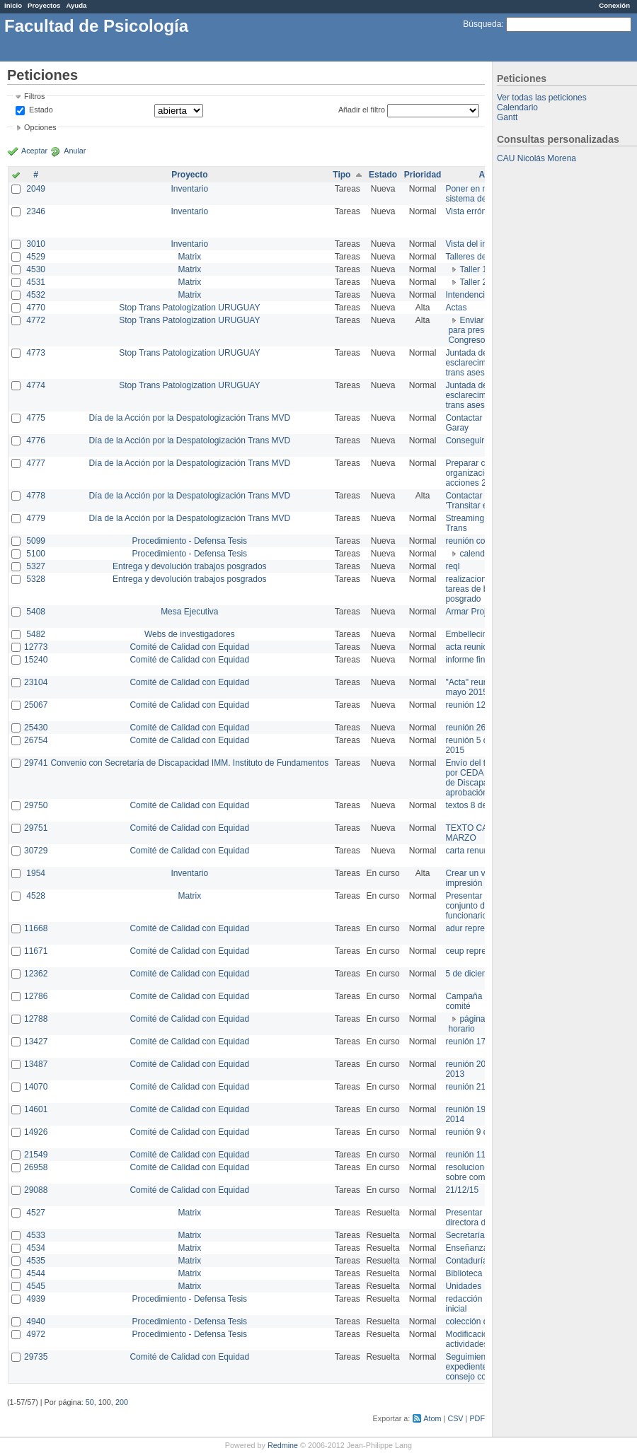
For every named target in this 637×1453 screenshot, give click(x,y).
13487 (35, 1064)
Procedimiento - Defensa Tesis (190, 541)
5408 (35, 612)
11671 (35, 951)
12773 (35, 647)
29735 (35, 1357)
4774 (35, 385)
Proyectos (44, 5)
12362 (35, 974)
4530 (35, 269)
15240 (35, 660)
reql (452, 566)
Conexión (614, 5)
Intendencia (467, 295)
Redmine (283, 1445)
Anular (75, 150)
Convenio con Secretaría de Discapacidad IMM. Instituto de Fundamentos (189, 763)
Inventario (189, 189)
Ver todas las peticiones (542, 98)
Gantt (507, 117)
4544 (35, 1273)
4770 (35, 308)
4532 (35, 295)
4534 (35, 1248)
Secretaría (464, 1235)
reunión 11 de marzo (484, 1155)
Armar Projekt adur (481, 612)
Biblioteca (463, 1273)
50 (90, 1402)
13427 (35, 1041)
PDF (477, 1418)
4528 (35, 896)
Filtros (34, 96)
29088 (35, 1190)
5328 (35, 579)
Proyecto (189, 175)
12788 (35, 1019)
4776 (35, 440)
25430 (35, 728)
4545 (35, 1286)
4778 (35, 496)
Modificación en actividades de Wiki (481, 1339)
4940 (35, 1321)
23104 (35, 682)
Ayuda (76, 5)
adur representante (481, 928)
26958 (35, 1167)
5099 (35, 541)
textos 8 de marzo (478, 805)
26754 (35, 740)
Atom (432, 1418)
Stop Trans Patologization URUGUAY (189, 308)
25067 (35, 705)
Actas (455, 308)
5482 (35, 634)
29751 (35, 828)
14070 (35, 1087)
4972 (35, 1334)
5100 (35, 554)
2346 (35, 211)
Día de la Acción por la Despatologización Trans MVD (189, 418)
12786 (35, 996)
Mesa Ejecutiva (189, 612)
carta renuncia (472, 851)
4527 (35, 1213)
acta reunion (468, 647)
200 (121, 1402)
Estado (41, 109)
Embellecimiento (476, 634)
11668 (35, 928)
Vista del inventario (481, 244)
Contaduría (466, 1261)
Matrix (189, 257)
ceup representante (481, 951)
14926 (35, 1132)
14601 (35, 1109)
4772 (35, 320)
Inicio (13, 5)
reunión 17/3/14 (474, 1041)
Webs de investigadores (189, 634)
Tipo (341, 175)
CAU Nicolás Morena (536, 158)
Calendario (517, 107)
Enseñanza (466, 1248)
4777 (35, 463)
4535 (35, 1261)
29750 (35, 805)
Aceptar (34, 150)
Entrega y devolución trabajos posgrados (189, 566)
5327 (35, 566)
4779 (35, 518)
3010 (35, 244)
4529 (35, 257)
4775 (35, 418)
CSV (455, 1418)
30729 (35, 851)
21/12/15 (461, 1190)
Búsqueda (482, 24)
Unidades (463, 1286)
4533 (35, 1235)
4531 (35, 282)
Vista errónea (470, 211)
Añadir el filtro (361, 109)
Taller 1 (473, 269)
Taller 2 (473, 282)
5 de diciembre (473, 974)
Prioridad (423, 175)
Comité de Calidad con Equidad (189, 647)
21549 (35, 1155)
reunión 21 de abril (480, 1087)
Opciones (40, 127)
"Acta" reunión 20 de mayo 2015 (483, 687)
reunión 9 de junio (478, 1132)
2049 (35, 189)
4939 (35, 1299)
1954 (35, 873)
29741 (35, 763)
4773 (35, 353)
